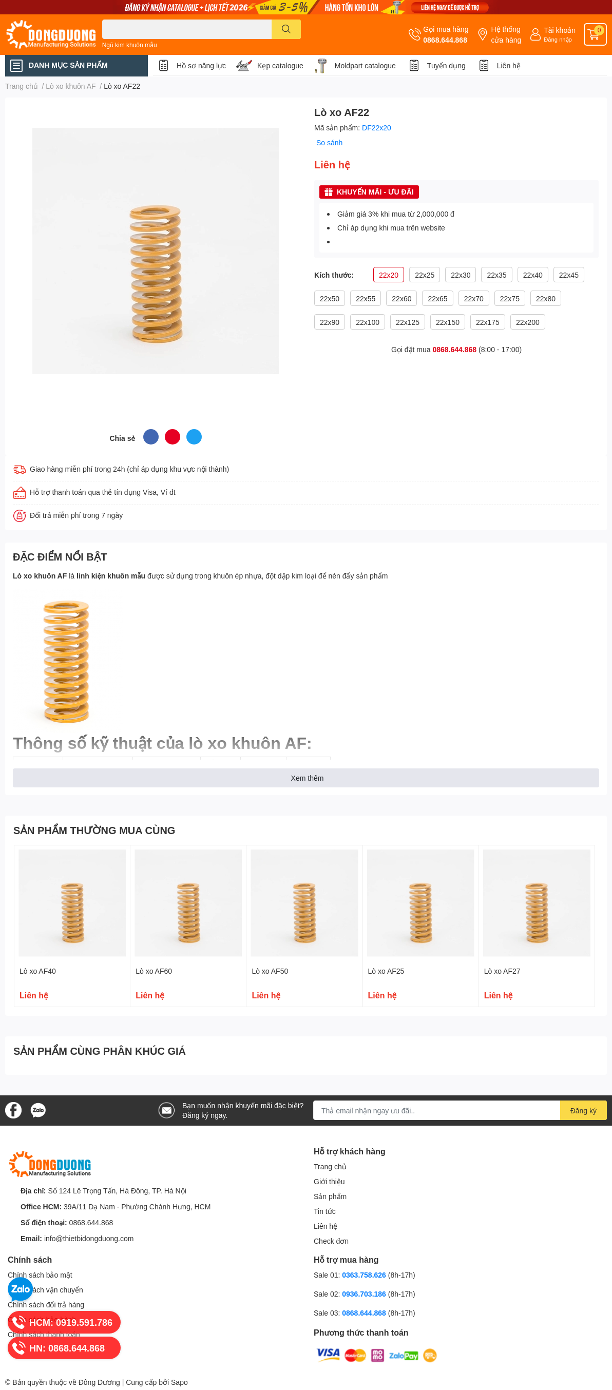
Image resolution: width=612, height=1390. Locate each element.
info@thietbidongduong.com (89, 1238)
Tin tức (325, 1211)
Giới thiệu (329, 1181)
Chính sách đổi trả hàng (46, 1304)
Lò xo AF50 (270, 971)
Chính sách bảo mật (40, 1274)
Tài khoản (560, 30)
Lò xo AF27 (502, 971)
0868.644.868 (445, 39)
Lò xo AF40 (38, 971)
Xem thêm (307, 778)
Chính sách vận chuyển (45, 1289)
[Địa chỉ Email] (460, 1110)
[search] (286, 29)
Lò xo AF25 (386, 971)
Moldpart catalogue (365, 65)
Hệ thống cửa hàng (506, 34)
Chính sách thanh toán (44, 1334)
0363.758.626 (365, 1274)
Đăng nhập (558, 39)
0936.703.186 (365, 1293)
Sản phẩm (330, 1196)
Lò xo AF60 (154, 971)
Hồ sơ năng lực (201, 65)
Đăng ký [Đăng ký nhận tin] (583, 1110)
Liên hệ (509, 65)
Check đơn (331, 1241)
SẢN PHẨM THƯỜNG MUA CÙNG (94, 830)
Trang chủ (330, 1166)
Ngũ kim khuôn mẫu (129, 45)
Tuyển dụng (446, 65)
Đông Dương (99, 1382)
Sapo (179, 1382)
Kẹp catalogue (280, 65)
